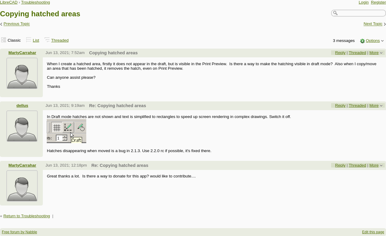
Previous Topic (17, 24)
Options (373, 40)
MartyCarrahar (22, 52)
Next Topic (373, 24)
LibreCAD (8, 2)
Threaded (60, 40)
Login (364, 2)
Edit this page (373, 232)
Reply (340, 52)
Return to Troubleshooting (26, 216)
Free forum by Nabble (19, 232)
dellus (22, 105)
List (36, 40)
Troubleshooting (35, 2)
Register (378, 2)
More (374, 52)
